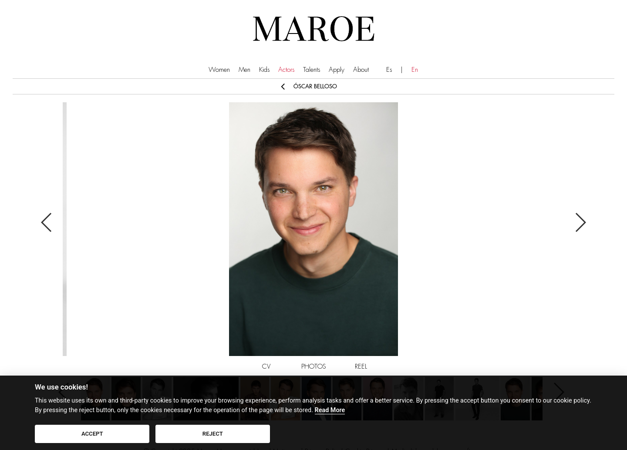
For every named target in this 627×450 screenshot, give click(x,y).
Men (244, 70)
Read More (330, 410)
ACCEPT (92, 433)
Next (580, 222)
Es (389, 70)
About (361, 70)
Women (219, 70)
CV (266, 366)
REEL (361, 366)
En (414, 70)
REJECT (212, 433)
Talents (311, 70)
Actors (286, 70)
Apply (336, 70)
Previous (47, 222)
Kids (264, 70)
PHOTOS (313, 366)
